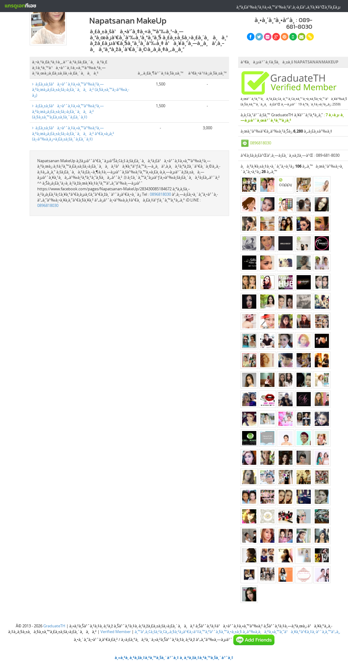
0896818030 (160, 194)
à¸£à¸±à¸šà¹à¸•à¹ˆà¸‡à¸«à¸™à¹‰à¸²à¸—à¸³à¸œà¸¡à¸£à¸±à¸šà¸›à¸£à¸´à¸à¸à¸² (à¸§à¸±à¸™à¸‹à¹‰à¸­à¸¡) (80, 89)
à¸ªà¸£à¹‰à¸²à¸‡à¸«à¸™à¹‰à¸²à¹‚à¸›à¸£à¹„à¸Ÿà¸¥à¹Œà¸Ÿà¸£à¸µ (288, 7)
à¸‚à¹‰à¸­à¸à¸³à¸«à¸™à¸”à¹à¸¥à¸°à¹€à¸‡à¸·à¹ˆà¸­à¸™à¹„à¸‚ (291, 631)
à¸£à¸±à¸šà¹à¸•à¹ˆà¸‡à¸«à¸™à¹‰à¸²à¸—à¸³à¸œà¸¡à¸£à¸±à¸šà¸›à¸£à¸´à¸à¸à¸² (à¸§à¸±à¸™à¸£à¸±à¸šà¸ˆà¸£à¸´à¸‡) (68, 111)
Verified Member (115, 631)
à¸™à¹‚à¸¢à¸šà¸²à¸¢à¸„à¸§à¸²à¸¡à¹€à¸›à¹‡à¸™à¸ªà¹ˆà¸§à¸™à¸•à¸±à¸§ (188, 631)
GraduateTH (54, 626)
